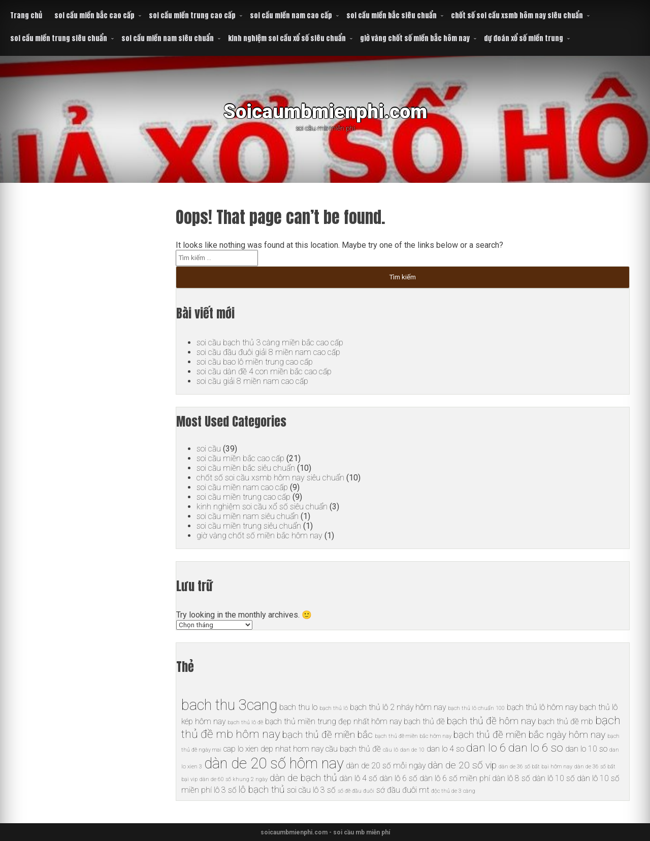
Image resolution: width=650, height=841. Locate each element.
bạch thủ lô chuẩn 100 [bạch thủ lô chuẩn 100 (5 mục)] (476, 708)
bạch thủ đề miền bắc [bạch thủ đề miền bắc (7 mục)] (327, 734)
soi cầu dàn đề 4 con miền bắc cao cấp (264, 371)
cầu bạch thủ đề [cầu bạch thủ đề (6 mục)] (353, 749)
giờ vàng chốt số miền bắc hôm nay (415, 38)
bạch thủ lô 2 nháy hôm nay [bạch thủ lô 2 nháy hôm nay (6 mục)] (398, 707)
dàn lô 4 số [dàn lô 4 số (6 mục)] (358, 778)
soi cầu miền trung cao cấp (192, 15)
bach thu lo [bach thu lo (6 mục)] (298, 707)
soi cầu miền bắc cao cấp (94, 15)
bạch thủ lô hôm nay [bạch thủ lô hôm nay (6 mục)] (542, 707)
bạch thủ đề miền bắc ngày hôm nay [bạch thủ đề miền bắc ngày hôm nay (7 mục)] (529, 734)
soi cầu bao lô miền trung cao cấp (255, 362)
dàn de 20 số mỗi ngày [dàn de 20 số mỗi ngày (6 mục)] (386, 765)
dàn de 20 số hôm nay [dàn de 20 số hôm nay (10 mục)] (274, 763)
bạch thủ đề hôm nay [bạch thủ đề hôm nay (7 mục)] (491, 721)
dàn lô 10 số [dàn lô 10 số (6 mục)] (553, 778)
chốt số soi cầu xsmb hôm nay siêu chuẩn (517, 15)
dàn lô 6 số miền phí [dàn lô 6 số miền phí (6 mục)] (454, 778)
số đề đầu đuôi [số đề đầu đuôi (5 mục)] (356, 791)
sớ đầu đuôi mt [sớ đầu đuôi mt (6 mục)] (402, 790)
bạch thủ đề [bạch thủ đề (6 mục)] (424, 721)
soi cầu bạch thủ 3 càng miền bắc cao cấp (270, 342)
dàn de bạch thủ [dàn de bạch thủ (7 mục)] (303, 778)
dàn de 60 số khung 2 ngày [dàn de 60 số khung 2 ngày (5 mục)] (234, 779)
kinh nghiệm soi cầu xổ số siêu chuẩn (287, 38)
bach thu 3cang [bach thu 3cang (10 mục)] (229, 705)
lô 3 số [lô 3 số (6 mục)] (225, 790)
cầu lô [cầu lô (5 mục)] (390, 750)
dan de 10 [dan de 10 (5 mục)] (412, 750)
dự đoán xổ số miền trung (523, 38)
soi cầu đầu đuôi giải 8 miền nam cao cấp (268, 352)
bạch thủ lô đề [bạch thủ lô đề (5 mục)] (245, 722)
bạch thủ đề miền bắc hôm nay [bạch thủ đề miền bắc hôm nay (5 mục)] (413, 736)
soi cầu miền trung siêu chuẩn (58, 38)
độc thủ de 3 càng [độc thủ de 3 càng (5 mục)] (453, 791)
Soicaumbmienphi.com (325, 111)
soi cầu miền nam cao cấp (291, 15)
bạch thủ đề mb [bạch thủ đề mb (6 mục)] (565, 721)
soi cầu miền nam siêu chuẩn (167, 38)
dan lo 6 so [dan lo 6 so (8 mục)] (535, 748)
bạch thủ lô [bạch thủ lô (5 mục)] (333, 708)
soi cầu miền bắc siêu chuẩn (391, 15)
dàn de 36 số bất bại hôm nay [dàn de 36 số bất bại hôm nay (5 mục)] (535, 766)
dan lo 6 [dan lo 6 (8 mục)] (486, 748)
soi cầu (209, 449)
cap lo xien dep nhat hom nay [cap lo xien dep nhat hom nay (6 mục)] (273, 749)
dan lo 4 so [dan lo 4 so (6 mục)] (445, 749)
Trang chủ (26, 15)
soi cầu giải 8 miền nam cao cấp (252, 381)
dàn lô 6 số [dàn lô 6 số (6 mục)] (398, 778)
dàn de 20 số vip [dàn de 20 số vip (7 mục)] (462, 765)
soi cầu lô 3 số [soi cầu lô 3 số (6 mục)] (311, 790)
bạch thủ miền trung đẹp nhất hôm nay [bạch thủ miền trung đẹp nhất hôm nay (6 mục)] (333, 721)
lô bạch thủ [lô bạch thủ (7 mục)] (262, 789)
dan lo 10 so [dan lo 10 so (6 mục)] (586, 749)
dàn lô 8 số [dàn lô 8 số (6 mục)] (511, 778)
